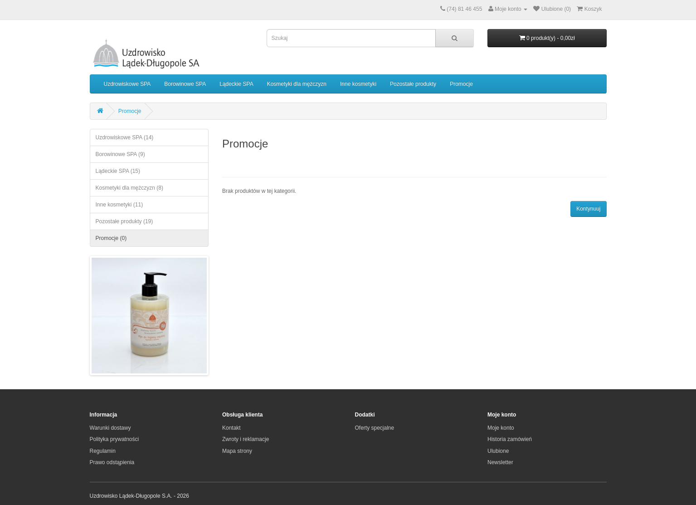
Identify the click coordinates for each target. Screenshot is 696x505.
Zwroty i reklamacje (245, 439)
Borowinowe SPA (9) (120, 154)
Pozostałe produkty (413, 84)
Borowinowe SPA (185, 84)
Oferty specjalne (374, 428)
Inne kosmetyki (358, 84)
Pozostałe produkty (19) (124, 221)
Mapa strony (237, 451)
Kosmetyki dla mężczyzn (296, 84)
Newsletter (500, 462)
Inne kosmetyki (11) (119, 204)
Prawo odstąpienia (112, 462)
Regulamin (103, 451)
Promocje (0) (111, 238)
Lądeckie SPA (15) (118, 171)
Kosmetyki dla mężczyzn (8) (129, 188)
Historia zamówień (509, 439)
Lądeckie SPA (236, 84)
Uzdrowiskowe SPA (127, 84)
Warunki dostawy (110, 428)
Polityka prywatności (114, 439)
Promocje (461, 84)
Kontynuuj (588, 209)
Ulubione (498, 451)
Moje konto (500, 428)
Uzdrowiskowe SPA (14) (125, 137)
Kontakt (231, 428)
